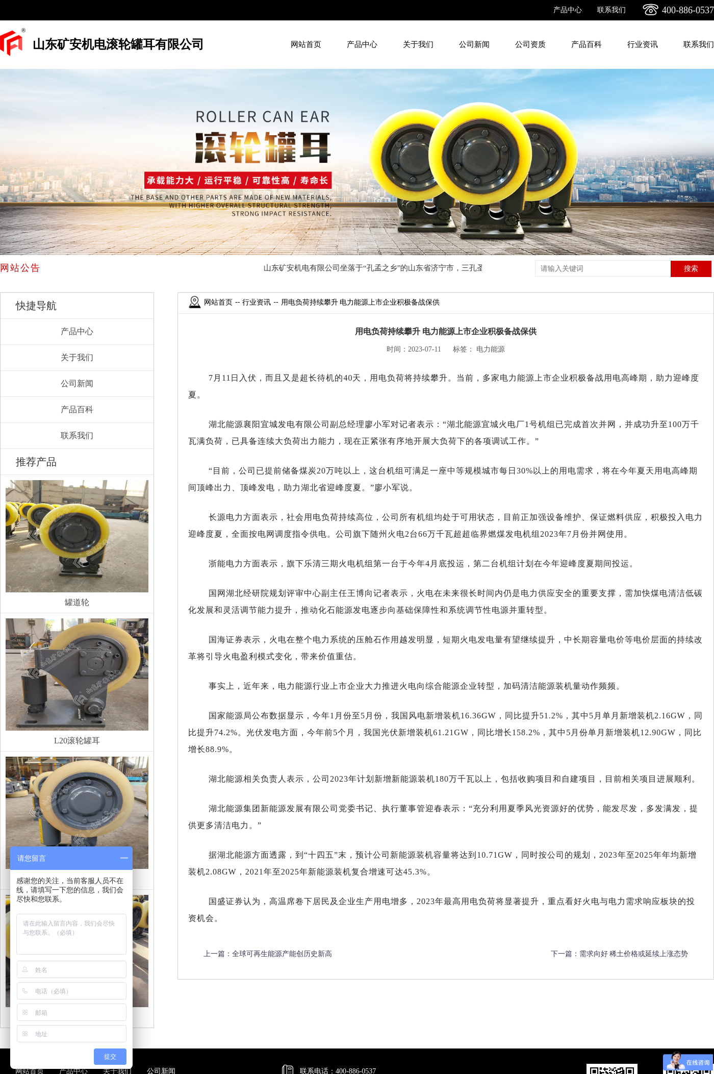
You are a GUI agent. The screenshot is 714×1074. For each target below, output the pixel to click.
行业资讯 (642, 44)
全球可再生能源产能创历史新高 (282, 954)
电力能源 (490, 349)
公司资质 (530, 44)
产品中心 (567, 10)
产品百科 (586, 44)
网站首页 (306, 44)
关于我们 (418, 44)
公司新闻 (474, 44)
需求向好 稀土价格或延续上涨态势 (633, 954)
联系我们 (611, 10)
